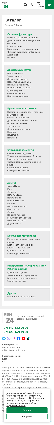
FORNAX (11, 57)
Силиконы (12, 192)
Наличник (12, 137)
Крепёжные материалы (21, 235)
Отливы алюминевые (18, 117)
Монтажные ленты (16, 220)
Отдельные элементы (20, 149)
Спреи (10, 212)
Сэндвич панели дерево (19, 153)
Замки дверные (15, 76)
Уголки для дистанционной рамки (24, 156)
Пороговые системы (17, 123)
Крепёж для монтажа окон (20, 244)
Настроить (27, 416)
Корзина (40, 5)
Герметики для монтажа (19, 217)
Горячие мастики (15, 200)
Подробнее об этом (15, 405)
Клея (9, 189)
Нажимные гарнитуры (18, 84)
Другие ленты (14, 223)
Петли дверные (15, 73)
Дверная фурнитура (19, 69)
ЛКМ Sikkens (13, 186)
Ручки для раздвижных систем (22, 37)
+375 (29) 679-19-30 (15, 332)
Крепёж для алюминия (18, 253)
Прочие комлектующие (19, 87)
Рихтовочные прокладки (19, 159)
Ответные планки (16, 93)
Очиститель (13, 209)
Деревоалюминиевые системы (22, 120)
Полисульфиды (14, 194)
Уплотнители (13, 126)
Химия (11, 182)
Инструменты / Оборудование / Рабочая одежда (26, 267)
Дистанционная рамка (18, 129)
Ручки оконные (14, 46)
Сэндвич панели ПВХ (17, 167)
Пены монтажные (16, 215)
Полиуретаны (14, 197)
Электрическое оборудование (22, 275)
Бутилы (11, 203)
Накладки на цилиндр (18, 96)
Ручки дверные (14, 90)
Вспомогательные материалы (22, 278)
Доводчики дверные (17, 79)
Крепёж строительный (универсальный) (18, 249)
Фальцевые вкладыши (18, 170)
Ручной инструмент (17, 272)
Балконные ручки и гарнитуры (22, 49)
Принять (27, 410)
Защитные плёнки (16, 281)
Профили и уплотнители (22, 108)
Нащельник (13, 134)
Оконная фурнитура (19, 34)
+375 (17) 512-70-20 (15, 328)
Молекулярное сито (17, 206)
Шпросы (11, 132)
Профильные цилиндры (19, 81)
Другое (11, 293)
